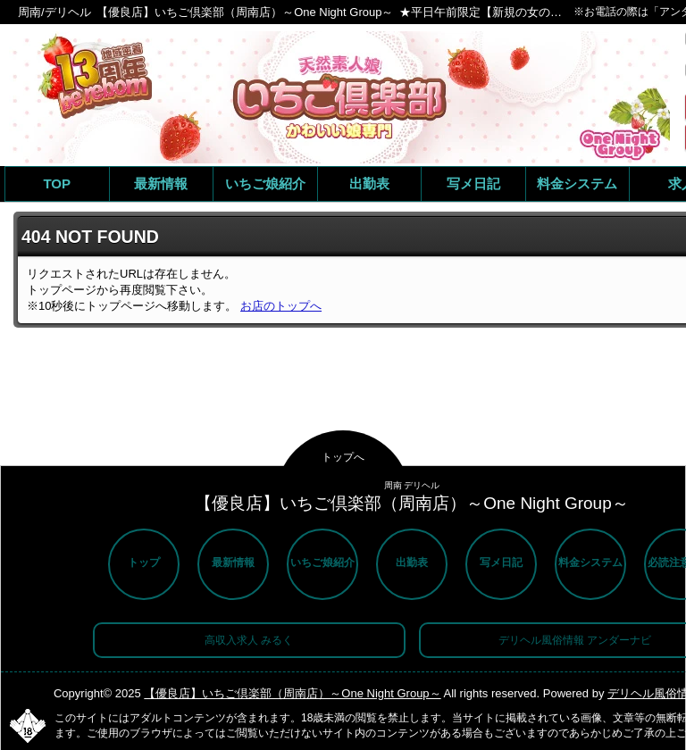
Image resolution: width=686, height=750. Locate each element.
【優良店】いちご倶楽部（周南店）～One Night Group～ (292, 693)
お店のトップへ (281, 305)
